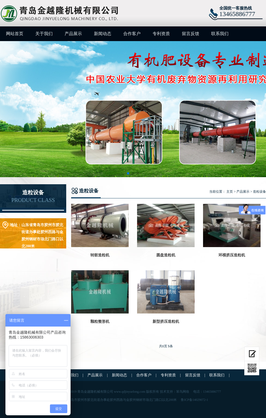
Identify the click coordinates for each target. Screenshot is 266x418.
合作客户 (132, 33)
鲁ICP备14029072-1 (194, 400)
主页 (229, 191)
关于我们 (44, 33)
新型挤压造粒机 (166, 321)
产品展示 (73, 33)
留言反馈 (190, 33)
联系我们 (220, 33)
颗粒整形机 (99, 321)
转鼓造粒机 (99, 255)
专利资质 (161, 33)
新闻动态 (102, 33)
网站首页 (14, 33)
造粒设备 (259, 191)
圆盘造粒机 (165, 255)
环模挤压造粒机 (231, 255)
